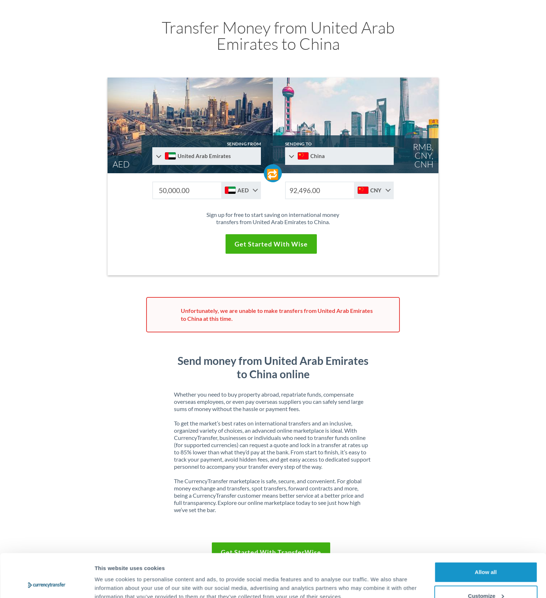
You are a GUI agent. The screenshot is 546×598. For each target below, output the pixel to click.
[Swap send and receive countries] (273, 173)
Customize (486, 555)
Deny (486, 579)
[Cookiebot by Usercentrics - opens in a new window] (46, 584)
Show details (111, 576)
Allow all (486, 531)
